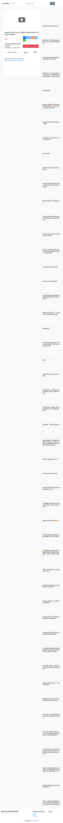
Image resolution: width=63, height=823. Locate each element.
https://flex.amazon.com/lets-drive (15, 60)
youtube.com (35, 820)
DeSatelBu (6, 3)
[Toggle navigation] (13, 3)
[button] (52, 3)
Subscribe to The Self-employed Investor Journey (31, 46)
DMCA (34, 814)
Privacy (35, 816)
